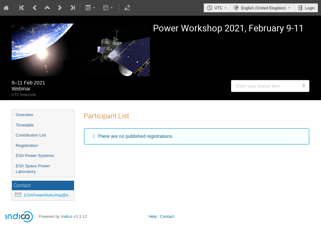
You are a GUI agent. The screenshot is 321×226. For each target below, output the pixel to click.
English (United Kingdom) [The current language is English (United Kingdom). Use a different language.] (263, 8)
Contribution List (31, 135)
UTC (218, 8)
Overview (24, 114)
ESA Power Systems (35, 155)
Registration (27, 145)
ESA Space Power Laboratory (33, 169)
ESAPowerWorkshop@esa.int (51, 195)
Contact (167, 216)
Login (310, 8)
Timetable (25, 125)
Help (153, 216)
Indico (66, 216)
